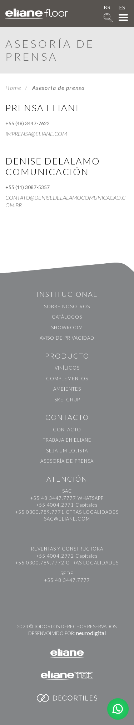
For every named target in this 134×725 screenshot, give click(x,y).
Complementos (67, 378)
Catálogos (67, 317)
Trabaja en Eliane (67, 440)
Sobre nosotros (67, 306)
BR (107, 7)
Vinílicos (67, 368)
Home (13, 87)
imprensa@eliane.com (36, 133)
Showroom (67, 327)
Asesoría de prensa (67, 461)
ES (122, 7)
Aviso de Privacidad (67, 338)
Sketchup (67, 399)
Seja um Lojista (67, 450)
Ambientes (67, 389)
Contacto (67, 429)
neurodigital (91, 632)
